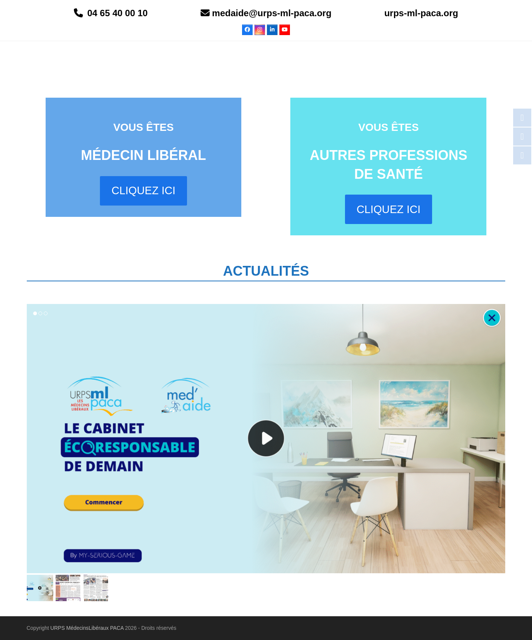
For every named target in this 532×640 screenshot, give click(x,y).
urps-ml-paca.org (421, 13)
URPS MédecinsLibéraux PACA (87, 628)
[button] (40, 588)
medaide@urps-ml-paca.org (270, 13)
